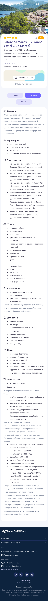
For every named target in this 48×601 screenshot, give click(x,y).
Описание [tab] (33, 95)
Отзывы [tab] (24, 102)
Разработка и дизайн (24, 587)
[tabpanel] (24, 314)
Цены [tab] (15, 95)
